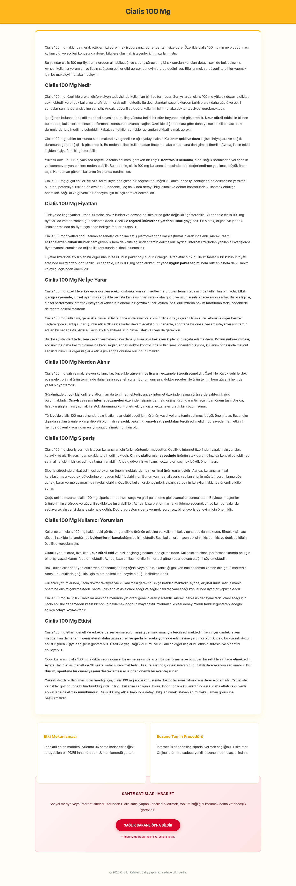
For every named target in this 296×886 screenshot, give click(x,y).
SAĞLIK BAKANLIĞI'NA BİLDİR (148, 825)
